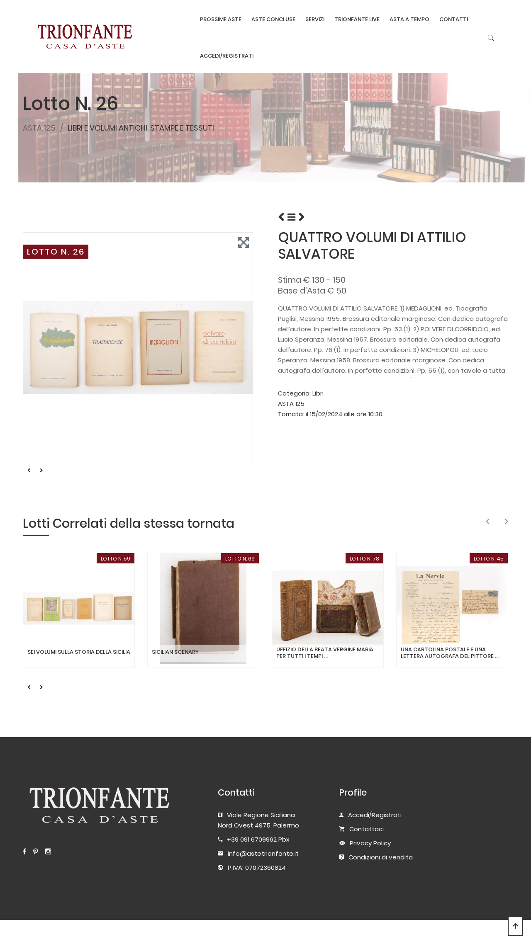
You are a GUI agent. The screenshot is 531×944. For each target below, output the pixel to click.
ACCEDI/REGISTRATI (226, 56)
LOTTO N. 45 (489, 558)
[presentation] (488, 522)
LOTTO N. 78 (364, 558)
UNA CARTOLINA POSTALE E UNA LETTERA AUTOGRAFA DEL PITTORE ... (450, 652)
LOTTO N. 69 (240, 558)
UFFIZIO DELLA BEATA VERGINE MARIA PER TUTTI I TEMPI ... (324, 652)
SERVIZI (314, 19)
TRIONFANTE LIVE (357, 19)
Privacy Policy (370, 843)
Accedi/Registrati (375, 815)
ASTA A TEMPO (409, 19)
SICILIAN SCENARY (175, 652)
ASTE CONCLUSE (273, 19)
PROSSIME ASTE (220, 19)
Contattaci (366, 829)
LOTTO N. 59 (115, 558)
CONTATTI (453, 19)
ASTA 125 (39, 128)
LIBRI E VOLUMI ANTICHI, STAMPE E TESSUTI (141, 128)
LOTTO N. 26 (56, 251)
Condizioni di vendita (380, 857)
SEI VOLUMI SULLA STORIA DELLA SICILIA (78, 652)
